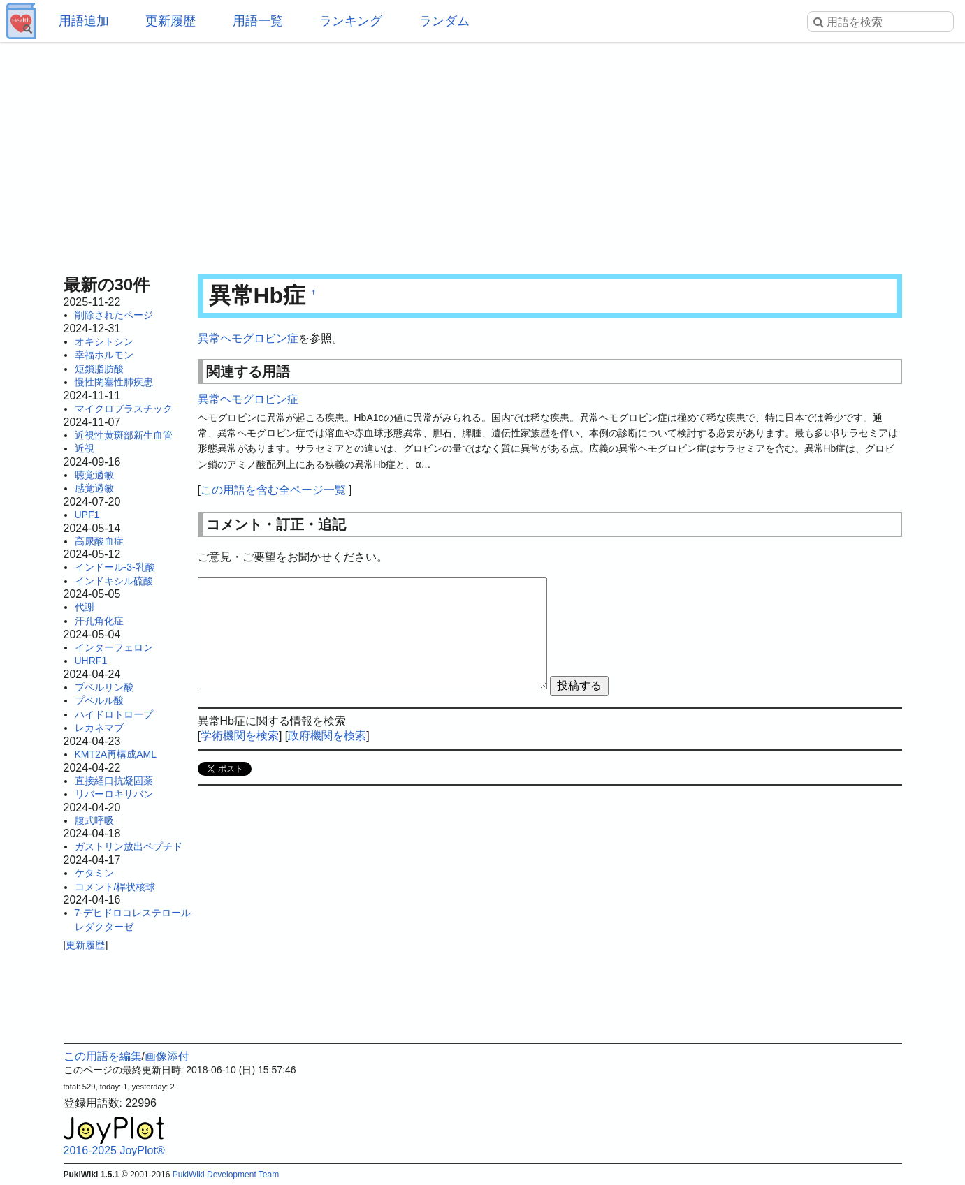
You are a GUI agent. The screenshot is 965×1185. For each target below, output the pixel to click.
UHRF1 (91, 660)
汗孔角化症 (99, 620)
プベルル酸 (99, 700)
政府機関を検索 (327, 736)
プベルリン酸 (104, 687)
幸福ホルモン (104, 354)
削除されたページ (114, 315)
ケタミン (94, 872)
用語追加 (84, 21)
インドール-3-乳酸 (115, 567)
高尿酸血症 (99, 541)
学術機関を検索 (240, 736)
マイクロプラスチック (124, 408)
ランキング (350, 21)
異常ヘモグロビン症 (248, 338)
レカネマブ (99, 727)
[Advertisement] (483, 153)
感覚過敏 (94, 488)
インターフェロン (114, 647)
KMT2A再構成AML (116, 754)
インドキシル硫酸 (114, 581)
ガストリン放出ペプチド (128, 846)
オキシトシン (104, 341)
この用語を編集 (103, 1056)
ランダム (444, 21)
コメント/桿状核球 (115, 886)
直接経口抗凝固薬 (114, 780)
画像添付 (167, 1056)
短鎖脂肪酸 (99, 368)
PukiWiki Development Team (226, 1174)
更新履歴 (170, 21)
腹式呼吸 (94, 820)
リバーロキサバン (114, 794)
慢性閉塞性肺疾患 (114, 382)
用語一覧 (258, 21)
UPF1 (87, 514)
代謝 (84, 606)
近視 (84, 448)
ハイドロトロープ (114, 714)
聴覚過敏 (94, 474)
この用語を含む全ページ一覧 (273, 490)
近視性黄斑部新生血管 (124, 435)
